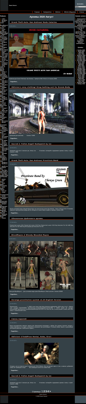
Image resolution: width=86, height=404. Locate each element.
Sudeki (4, 179)
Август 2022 (81, 67)
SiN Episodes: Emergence (3, 156)
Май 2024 (81, 52)
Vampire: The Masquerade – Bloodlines (4, 205)
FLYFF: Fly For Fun (4, 61)
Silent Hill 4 (5, 149)
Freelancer (5, 62)
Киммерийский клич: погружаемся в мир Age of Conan (80, 27)
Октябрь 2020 (81, 72)
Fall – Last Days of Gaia (4, 55)
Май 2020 (81, 78)
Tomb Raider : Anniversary (3, 184)
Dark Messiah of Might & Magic (4, 32)
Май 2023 (81, 64)
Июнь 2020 (81, 77)
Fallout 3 (4, 57)
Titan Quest (2, 181)
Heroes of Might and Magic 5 (3, 91)
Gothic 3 (4, 72)
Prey (3, 135)
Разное (4, 218)
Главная (37, 12)
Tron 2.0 (4, 190)
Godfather (4, 64)
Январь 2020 (81, 83)
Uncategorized (4, 194)
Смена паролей (19, 319)
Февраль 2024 (81, 55)
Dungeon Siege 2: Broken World (4, 49)
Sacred (4, 141)
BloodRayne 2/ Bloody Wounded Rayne (30, 235)
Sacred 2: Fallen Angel (3, 143)
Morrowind (5, 121)
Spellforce (4, 162)
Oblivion (57, 12)
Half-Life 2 (4, 81)
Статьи (81, 12)
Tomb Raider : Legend (2, 188)
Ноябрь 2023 (81, 58)
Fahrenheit (5, 53)
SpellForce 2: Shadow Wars (4, 168)
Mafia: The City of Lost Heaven (4, 112)
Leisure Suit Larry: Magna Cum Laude (3, 104)
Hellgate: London (3, 88)
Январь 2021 (81, 68)
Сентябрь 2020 (81, 73)
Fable (3, 52)
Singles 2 (4, 158)
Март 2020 (81, 81)
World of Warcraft (3, 212)
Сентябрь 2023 (81, 60)
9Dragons (4, 20)
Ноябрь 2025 (81, 50)
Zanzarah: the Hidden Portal (3, 215)
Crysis (3, 29)
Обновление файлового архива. (27, 218)
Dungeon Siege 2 (3, 45)
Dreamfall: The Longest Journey (4, 39)
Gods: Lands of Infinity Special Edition (2, 68)
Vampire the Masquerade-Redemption (3, 200)
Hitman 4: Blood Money (3, 98)
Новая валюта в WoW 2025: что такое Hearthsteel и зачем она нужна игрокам (80, 21)
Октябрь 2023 (81, 59)
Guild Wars (5, 77)
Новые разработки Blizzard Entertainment (80, 41)
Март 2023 (81, 65)
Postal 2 (4, 134)
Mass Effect (2, 119)
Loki (3, 109)
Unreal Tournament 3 (4, 196)
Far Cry (4, 59)
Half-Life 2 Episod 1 (3, 83)
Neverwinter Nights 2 (3, 125)
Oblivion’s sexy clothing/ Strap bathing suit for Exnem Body (41, 87)
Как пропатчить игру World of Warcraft (80, 32)
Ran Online (5, 136)
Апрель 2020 (81, 79)
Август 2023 (81, 61)
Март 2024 (81, 54)
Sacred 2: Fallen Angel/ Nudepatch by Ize (31, 144)
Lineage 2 (4, 108)
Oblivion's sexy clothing (4, 129)
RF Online (4, 140)
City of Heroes (2, 27)
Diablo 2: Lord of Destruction (3, 36)
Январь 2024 (81, 56)
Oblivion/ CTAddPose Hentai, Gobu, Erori (31, 337)
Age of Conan (2, 22)
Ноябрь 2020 (81, 70)
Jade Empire (2, 101)
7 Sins (3, 19)
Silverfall (4, 153)
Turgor (3, 192)
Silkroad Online (3, 151)
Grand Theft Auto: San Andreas (3, 74)
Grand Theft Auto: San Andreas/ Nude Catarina (34, 22)
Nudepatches (47, 12)
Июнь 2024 (81, 51)
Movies (4, 122)
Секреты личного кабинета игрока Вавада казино (80, 36)
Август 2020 (81, 74)
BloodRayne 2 (4, 25)
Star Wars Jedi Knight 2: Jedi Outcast (4, 171)
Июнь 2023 (81, 63)
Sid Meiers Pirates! (4, 146)
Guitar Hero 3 (2, 79)
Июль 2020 (81, 76)
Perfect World (3, 132)
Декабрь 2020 (81, 69)
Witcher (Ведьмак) (70, 12)
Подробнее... (14, 81)
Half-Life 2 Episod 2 (3, 85)
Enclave (4, 51)
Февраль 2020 (81, 82)
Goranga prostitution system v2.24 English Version (36, 300)
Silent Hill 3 (5, 148)
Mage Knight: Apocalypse (3, 116)
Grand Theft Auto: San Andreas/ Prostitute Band (35, 160)
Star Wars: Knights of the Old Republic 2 (4, 176)
